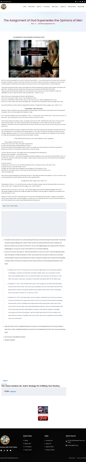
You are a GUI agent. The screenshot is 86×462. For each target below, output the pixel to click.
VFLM (8, 458)
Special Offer (81, 6)
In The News (46, 6)
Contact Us (63, 6)
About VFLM (31, 6)
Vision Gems (55, 6)
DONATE (5, 380)
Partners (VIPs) (72, 6)
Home (24, 6)
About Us (39, 6)
